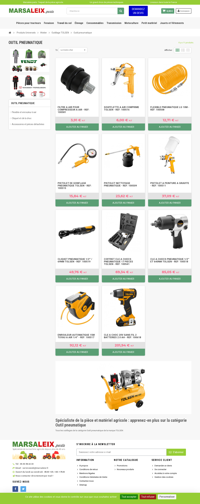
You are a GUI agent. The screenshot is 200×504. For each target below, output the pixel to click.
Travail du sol (64, 23)
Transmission (114, 23)
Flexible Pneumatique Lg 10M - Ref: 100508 (169, 108)
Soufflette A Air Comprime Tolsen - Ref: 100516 (121, 108)
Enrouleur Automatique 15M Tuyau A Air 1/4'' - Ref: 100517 (76, 336)
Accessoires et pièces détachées (28, 124)
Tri (56, 50)
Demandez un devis (138, 11)
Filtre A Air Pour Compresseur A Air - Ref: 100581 (73, 110)
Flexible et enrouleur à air (24, 112)
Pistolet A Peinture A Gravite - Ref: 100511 (169, 184)
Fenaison (49, 23)
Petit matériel (149, 23)
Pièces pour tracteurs (28, 23)
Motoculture (131, 23)
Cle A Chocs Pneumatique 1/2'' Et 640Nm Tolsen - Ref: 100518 (169, 260)
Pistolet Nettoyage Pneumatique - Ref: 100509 (120, 184)
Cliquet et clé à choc (21, 118)
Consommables (94, 23)
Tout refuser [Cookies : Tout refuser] (148, 496)
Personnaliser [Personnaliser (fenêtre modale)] (167, 496)
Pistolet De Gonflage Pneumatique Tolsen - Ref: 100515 (75, 186)
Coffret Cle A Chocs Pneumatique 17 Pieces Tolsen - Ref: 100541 (118, 262)
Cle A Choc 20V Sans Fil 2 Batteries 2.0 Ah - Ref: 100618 (122, 336)
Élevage (79, 23)
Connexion (184, 10)
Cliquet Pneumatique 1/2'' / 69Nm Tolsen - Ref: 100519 (75, 260)
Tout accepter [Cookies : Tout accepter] (129, 496)
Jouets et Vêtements (172, 23)
